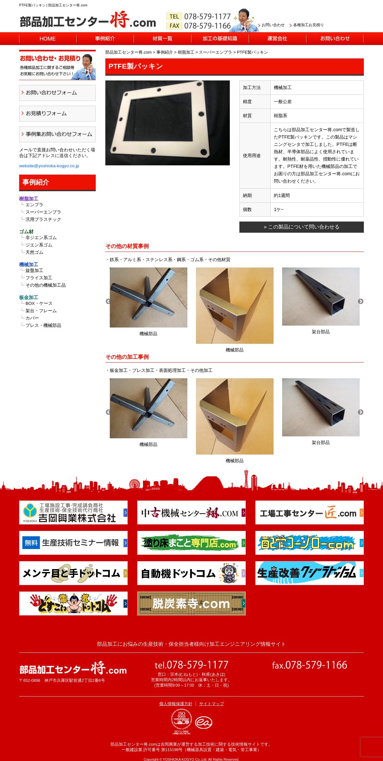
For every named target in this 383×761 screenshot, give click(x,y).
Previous (108, 301)
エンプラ (34, 204)
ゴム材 (26, 231)
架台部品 (321, 331)
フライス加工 (39, 277)
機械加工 (28, 264)
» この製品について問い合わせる (301, 227)
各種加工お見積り (308, 25)
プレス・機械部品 (43, 325)
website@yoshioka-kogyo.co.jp (49, 165)
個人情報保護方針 (175, 704)
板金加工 (28, 297)
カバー (32, 318)
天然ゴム (34, 252)
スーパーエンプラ (43, 212)
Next (360, 301)
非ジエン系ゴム (41, 237)
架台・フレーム (41, 310)
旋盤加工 (34, 270)
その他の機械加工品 (46, 285)
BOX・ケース (39, 303)
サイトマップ (211, 704)
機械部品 (148, 333)
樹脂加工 (28, 198)
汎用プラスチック (43, 219)
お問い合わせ (273, 25)
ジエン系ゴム (39, 245)
